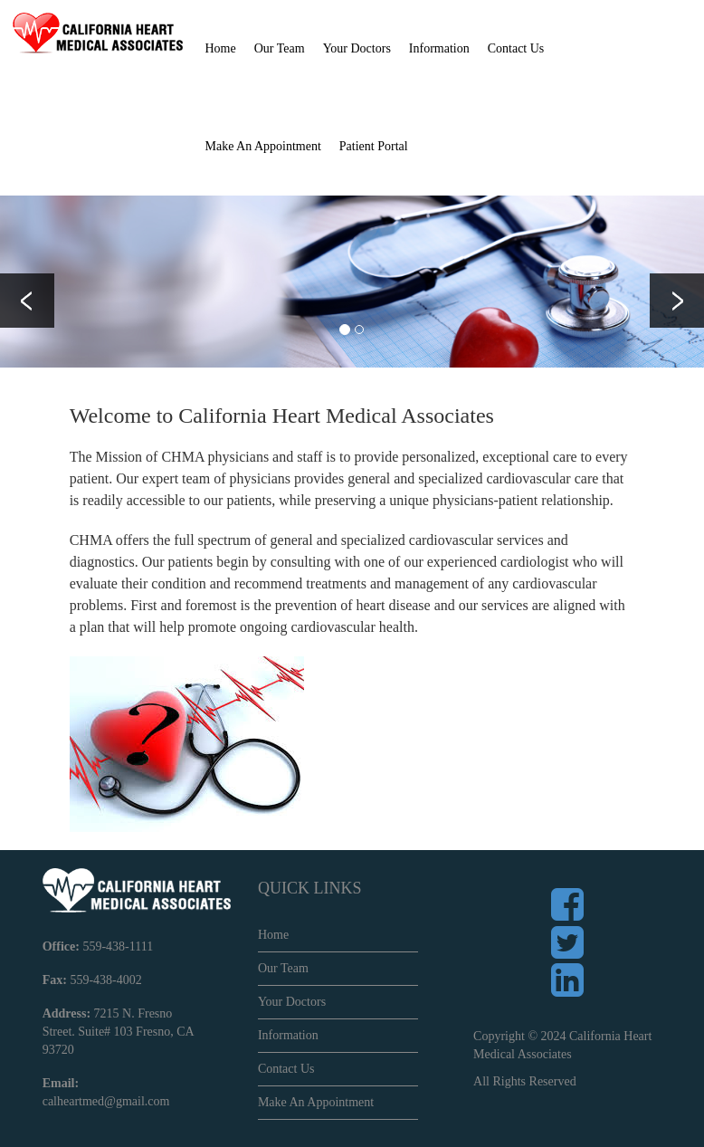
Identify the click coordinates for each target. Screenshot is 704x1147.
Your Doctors (357, 48)
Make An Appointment (263, 146)
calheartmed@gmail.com (106, 1101)
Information (288, 1035)
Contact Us (516, 48)
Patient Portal (373, 146)
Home (220, 48)
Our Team (283, 968)
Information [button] (439, 48)
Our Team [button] (279, 48)
